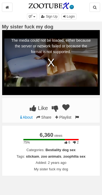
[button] (32, 17)
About (26, 117)
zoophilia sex (74, 156)
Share (43, 117)
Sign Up (49, 16)
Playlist (63, 117)
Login (69, 16)
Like (39, 108)
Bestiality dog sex (60, 150)
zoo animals (51, 156)
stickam (32, 156)
